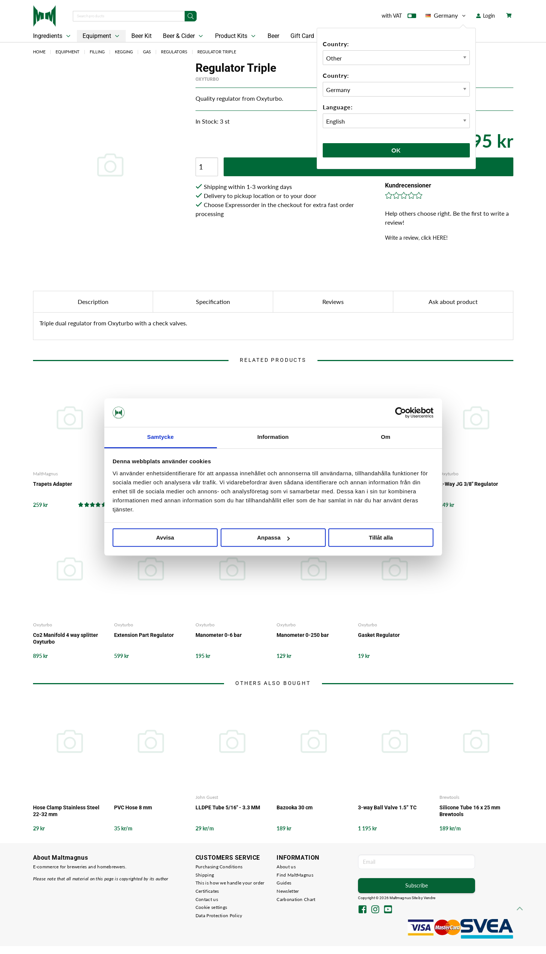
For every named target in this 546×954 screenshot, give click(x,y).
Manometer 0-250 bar (303, 635)
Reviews (333, 301)
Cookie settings (211, 907)
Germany (446, 15)
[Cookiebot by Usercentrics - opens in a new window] (400, 412)
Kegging (124, 51)
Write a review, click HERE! (416, 237)
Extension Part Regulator (144, 635)
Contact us (207, 899)
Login (485, 15)
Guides (284, 883)
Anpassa (273, 538)
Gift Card (302, 35)
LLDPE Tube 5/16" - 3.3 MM (228, 807)
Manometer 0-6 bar (219, 635)
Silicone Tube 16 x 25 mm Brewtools (469, 810)
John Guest (207, 797)
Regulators (174, 51)
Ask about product (453, 301)
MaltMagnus (45, 473)
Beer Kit (141, 35)
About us (286, 866)
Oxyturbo (207, 79)
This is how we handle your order (230, 883)
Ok (396, 150)
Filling (97, 51)
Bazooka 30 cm (295, 807)
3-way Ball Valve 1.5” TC (387, 807)
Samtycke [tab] (160, 437)
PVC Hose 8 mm (133, 807)
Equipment (102, 36)
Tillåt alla (381, 538)
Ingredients (52, 36)
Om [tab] (385, 437)
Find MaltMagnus (295, 875)
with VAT (399, 17)
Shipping (205, 875)
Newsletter (288, 891)
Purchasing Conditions (219, 866)
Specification (213, 301)
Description (93, 301)
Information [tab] (273, 437)
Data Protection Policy (219, 915)
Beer (273, 35)
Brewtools (449, 797)
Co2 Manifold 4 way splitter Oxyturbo (65, 638)
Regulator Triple (216, 51)
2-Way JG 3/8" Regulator (468, 484)
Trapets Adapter (52, 484)
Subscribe (416, 885)
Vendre (430, 898)
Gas (147, 51)
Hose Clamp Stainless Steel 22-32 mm (66, 810)
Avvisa (165, 538)
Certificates (207, 891)
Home (39, 51)
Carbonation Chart (296, 899)
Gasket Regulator (379, 635)
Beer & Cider (184, 36)
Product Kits (236, 36)
